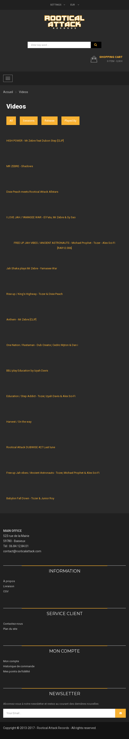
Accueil (8, 92)
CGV (6, 591)
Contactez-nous (13, 623)
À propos (9, 581)
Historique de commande (18, 666)
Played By (70, 120)
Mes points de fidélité (16, 671)
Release (49, 120)
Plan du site (10, 628)
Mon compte (11, 661)
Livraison (8, 586)
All (11, 120)
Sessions (28, 120)
